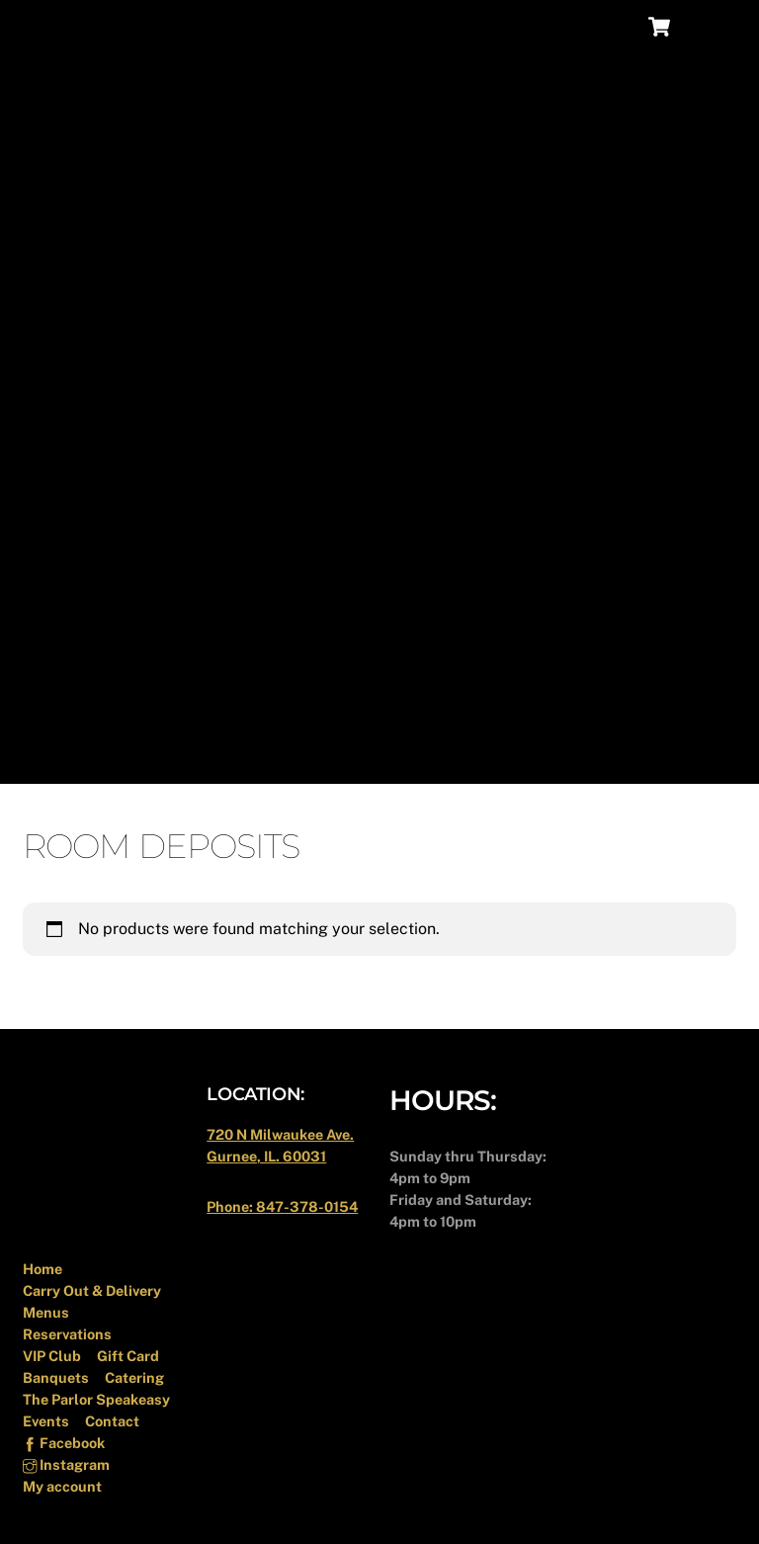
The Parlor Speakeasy (96, 1399)
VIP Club (52, 1355)
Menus (46, 1312)
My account (62, 1486)
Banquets (56, 1377)
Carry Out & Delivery (92, 1290)
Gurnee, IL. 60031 (266, 1156)
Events (46, 1421)
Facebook (64, 1442)
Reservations (67, 1334)
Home (42, 1268)
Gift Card (128, 1355)
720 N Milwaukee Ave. (280, 1134)
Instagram (66, 1464)
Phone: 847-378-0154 (282, 1206)
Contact (112, 1421)
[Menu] (708, 27)
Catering (134, 1377)
